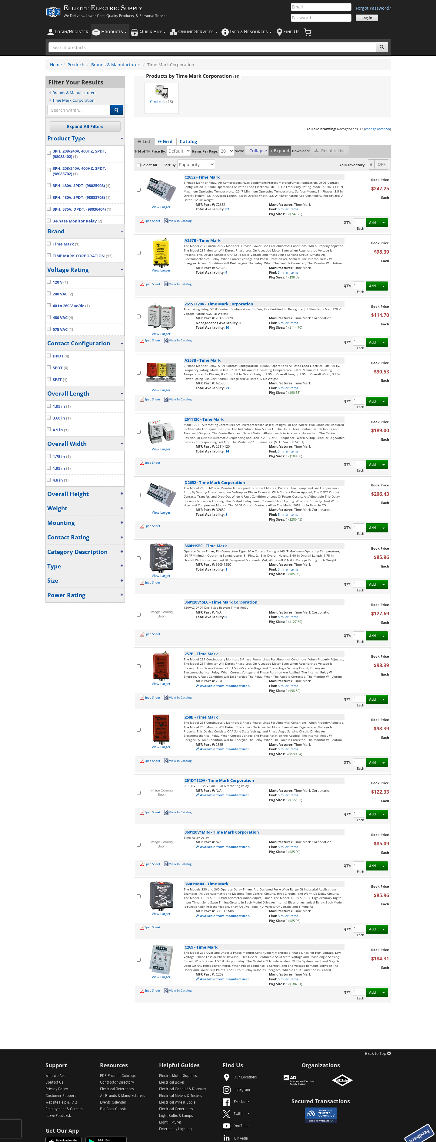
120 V (60, 282)
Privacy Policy (56, 1089)
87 (227, 209)
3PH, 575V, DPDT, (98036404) (82, 209)
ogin (71, 32)
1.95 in (62, 406)
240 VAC (63, 294)
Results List (330, 150)
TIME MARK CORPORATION (82, 255)
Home (56, 64)
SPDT (60, 367)
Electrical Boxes (172, 1082)
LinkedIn (235, 1138)
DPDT (61, 356)
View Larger (161, 207)
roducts (114, 32)
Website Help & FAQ (61, 1102)
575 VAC (63, 329)
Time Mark (66, 244)
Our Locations (240, 1077)
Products (76, 64)
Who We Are (55, 1076)
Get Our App (62, 1130)
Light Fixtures (170, 1122)
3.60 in (62, 418)
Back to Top (378, 1054)
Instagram (236, 1090)
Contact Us (54, 1082)
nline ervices (198, 32)
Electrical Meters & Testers (180, 1096)
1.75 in (62, 456)
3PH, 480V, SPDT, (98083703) (81, 197)
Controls (161, 94)
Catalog (188, 141)
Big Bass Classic (113, 1109)
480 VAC (63, 317)
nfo (251, 32)
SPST (60, 379)
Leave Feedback (58, 1116)
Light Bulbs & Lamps (176, 1116)
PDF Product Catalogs (118, 1076)
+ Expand (279, 150)
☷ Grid (165, 141)
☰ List (144, 141)
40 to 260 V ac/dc (71, 305)
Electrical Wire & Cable (177, 1102)
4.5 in (60, 430)
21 (227, 388)
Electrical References (117, 1089)
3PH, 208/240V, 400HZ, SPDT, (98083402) (79, 154)
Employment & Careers (64, 1109)
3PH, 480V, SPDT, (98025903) (81, 185)
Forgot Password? (373, 8)
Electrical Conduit (182, 1089)
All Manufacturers (122, 1096)
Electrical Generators (176, 1109)
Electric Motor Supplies (178, 1076)
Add (372, 222)
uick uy (152, 32)
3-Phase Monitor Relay (77, 221)
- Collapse (257, 150)
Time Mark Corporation (73, 100)
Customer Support (60, 1096)
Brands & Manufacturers (116, 64)
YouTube (235, 1126)
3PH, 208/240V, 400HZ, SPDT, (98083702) (79, 171)
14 (227, 451)
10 (227, 327)
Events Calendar (113, 1102)
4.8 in (60, 480)
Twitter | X (236, 1114)
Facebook (236, 1102)
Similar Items (288, 209)
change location (377, 129)
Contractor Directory (117, 1082)
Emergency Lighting (175, 1129)
